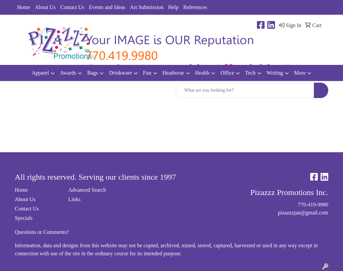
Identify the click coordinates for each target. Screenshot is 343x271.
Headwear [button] (173, 73)
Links (74, 199)
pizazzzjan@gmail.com (303, 212)
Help (173, 7)
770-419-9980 (313, 204)
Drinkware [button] (120, 73)
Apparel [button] (40, 73)
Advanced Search (87, 190)
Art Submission (146, 7)
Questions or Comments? (42, 232)
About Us (45, 7)
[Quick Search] (245, 90)
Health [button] (202, 73)
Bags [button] (92, 73)
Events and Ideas (107, 7)
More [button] (300, 73)
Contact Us (72, 7)
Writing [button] (275, 73)
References (195, 7)
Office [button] (227, 73)
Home (23, 7)
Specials (23, 218)
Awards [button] (68, 73)
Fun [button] (147, 73)
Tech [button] (250, 73)
